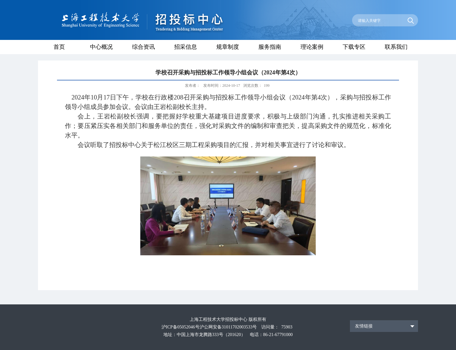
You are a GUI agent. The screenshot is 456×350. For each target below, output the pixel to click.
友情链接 (364, 326)
